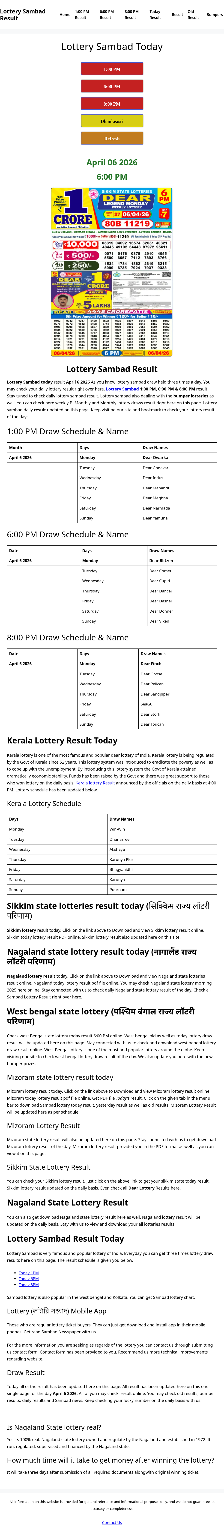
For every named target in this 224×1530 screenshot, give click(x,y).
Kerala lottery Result (95, 783)
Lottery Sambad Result (23, 15)
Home (65, 14)
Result (177, 14)
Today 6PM (29, 1278)
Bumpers (215, 14)
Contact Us (112, 1522)
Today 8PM (29, 1284)
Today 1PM (29, 1272)
